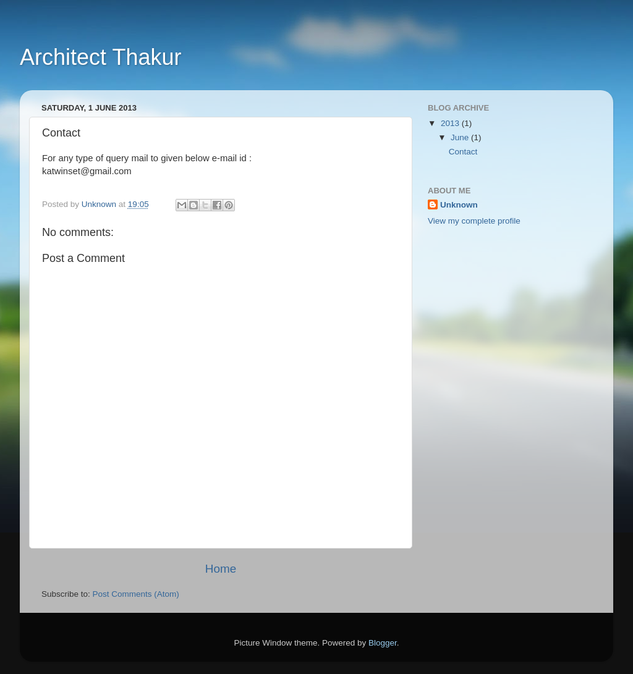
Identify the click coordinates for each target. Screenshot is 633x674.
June (461, 137)
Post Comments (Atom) (136, 594)
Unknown (459, 204)
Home (220, 568)
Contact (463, 151)
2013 (451, 123)
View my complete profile (474, 220)
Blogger (382, 642)
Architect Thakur (100, 57)
